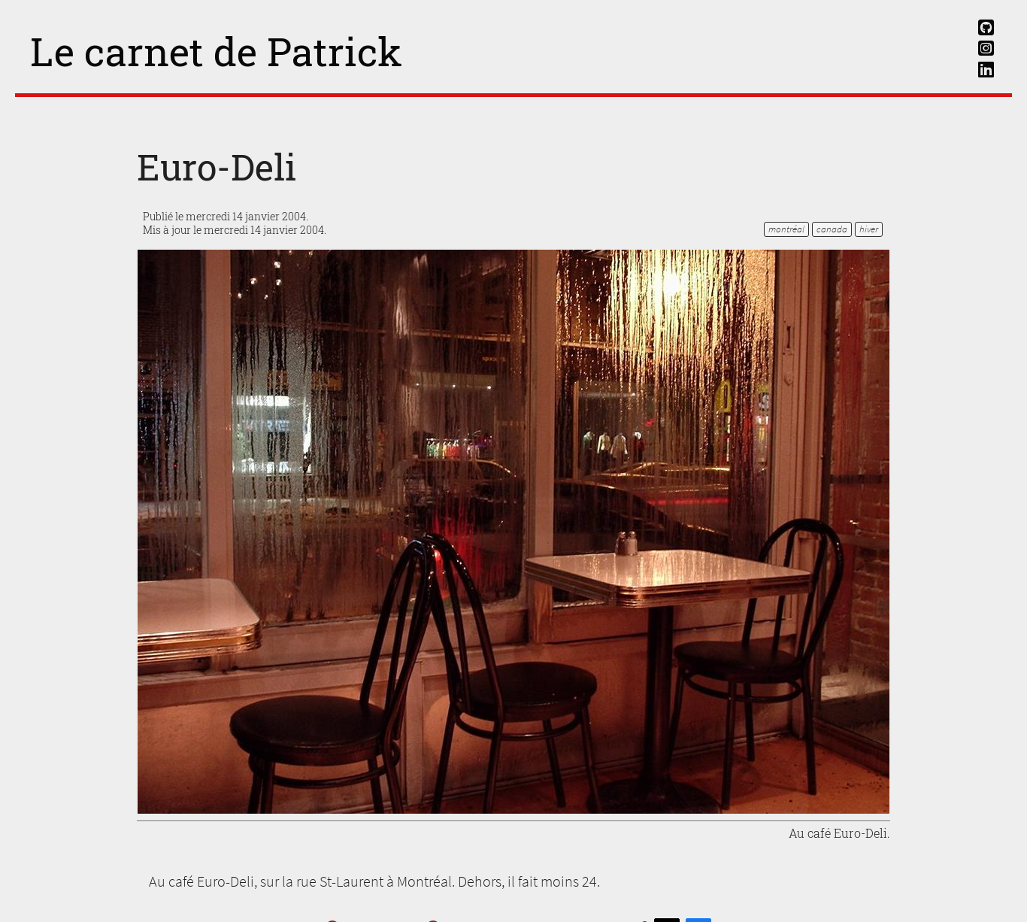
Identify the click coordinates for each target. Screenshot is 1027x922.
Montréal (786, 229)
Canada (831, 229)
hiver (868, 229)
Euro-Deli (216, 166)
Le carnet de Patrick (216, 51)
